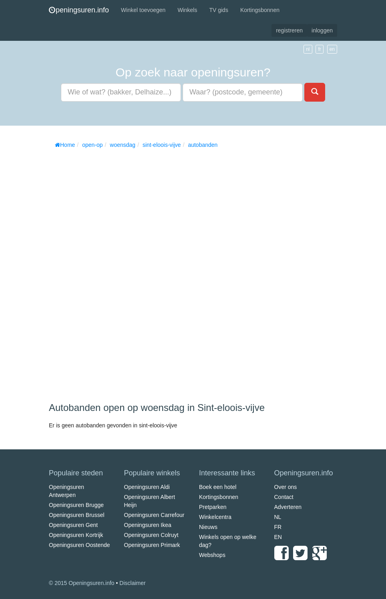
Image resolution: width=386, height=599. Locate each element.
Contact (284, 497)
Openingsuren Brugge (76, 505)
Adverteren (288, 507)
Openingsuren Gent (73, 525)
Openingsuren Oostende (79, 545)
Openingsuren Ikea (147, 525)
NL (277, 517)
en (332, 49)
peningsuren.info (79, 10)
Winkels (187, 10)
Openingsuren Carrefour (154, 515)
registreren (289, 30)
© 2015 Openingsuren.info (82, 583)
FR (278, 527)
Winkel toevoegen (143, 10)
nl (308, 49)
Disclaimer (132, 583)
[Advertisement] (109, 272)
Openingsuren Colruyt (151, 535)
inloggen (322, 30)
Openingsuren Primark (152, 545)
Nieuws (208, 527)
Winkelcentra (215, 517)
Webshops (212, 555)
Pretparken (212, 507)
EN (278, 537)
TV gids (218, 10)
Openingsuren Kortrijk (76, 535)
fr (319, 49)
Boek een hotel (217, 487)
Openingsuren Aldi (147, 487)
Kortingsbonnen (259, 10)
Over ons (285, 487)
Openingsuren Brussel (77, 515)
